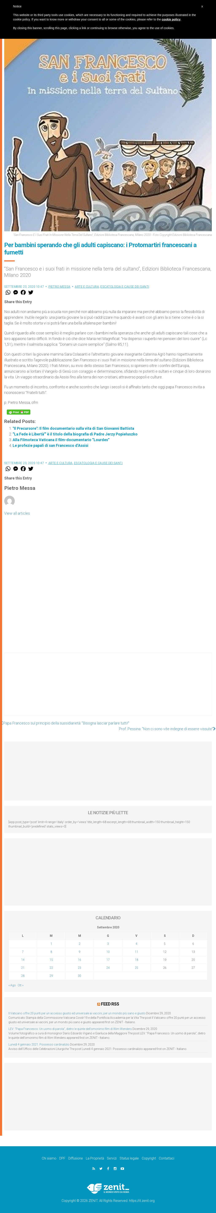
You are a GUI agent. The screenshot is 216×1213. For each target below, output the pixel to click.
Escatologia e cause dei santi (124, 286)
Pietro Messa (59, 286)
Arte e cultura (87, 286)
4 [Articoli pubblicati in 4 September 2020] (136, 943)
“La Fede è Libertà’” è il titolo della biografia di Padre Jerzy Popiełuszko (75, 434)
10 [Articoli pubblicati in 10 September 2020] (108, 951)
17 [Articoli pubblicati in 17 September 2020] (108, 959)
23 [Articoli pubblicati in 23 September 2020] (79, 967)
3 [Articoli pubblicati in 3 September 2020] (108, 943)
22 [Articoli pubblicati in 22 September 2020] (51, 967)
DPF (62, 1158)
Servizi (112, 1158)
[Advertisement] (108, 688)
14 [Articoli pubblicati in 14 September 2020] (22, 959)
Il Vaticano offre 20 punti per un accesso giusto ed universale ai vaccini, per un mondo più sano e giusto (77, 1013)
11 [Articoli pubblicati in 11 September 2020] (136, 951)
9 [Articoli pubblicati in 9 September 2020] (79, 951)
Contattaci (166, 1158)
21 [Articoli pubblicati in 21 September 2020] (22, 967)
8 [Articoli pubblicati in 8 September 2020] (51, 951)
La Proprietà (95, 1158)
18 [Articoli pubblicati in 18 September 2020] (136, 959)
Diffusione (75, 1158)
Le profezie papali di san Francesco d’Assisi (50, 445)
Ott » (20, 985)
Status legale (129, 1158)
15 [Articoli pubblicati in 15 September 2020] (51, 959)
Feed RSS (110, 1004)
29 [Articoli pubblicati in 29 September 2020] (51, 975)
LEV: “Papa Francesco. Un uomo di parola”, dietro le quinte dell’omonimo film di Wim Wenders (70, 1029)
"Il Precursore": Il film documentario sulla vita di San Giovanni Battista (73, 428)
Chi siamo (49, 1158)
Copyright (149, 1158)
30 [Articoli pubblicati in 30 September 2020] (79, 975)
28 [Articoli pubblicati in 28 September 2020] (22, 975)
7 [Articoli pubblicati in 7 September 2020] (23, 951)
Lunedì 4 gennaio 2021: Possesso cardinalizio (38, 1044)
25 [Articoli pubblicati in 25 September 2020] (136, 967)
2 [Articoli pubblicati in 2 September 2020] (79, 943)
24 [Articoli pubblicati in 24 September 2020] (108, 967)
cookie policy (171, 19)
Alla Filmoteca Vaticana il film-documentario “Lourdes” (61, 440)
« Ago (12, 985)
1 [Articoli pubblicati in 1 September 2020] (51, 943)
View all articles (17, 513)
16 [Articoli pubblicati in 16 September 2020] (79, 959)
